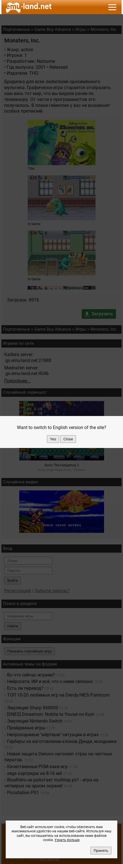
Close (68, 439)
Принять (101, 850)
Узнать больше (67, 840)
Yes (53, 439)
